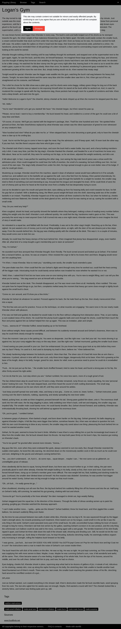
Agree (28, 28)
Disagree (39, 28)
